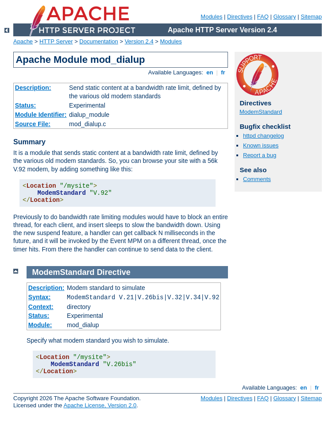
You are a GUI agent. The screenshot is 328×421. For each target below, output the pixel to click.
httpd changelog (263, 135)
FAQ (263, 16)
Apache (23, 41)
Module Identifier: (41, 114)
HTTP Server (56, 41)
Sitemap (311, 16)
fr (223, 72)
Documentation (98, 41)
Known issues (260, 145)
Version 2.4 (139, 41)
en (210, 72)
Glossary (284, 16)
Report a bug (259, 155)
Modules (211, 16)
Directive (114, 272)
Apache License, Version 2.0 (99, 405)
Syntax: (39, 297)
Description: (33, 87)
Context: (41, 306)
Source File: (32, 123)
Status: (25, 105)
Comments (257, 179)
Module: (40, 324)
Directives (239, 16)
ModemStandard (260, 111)
